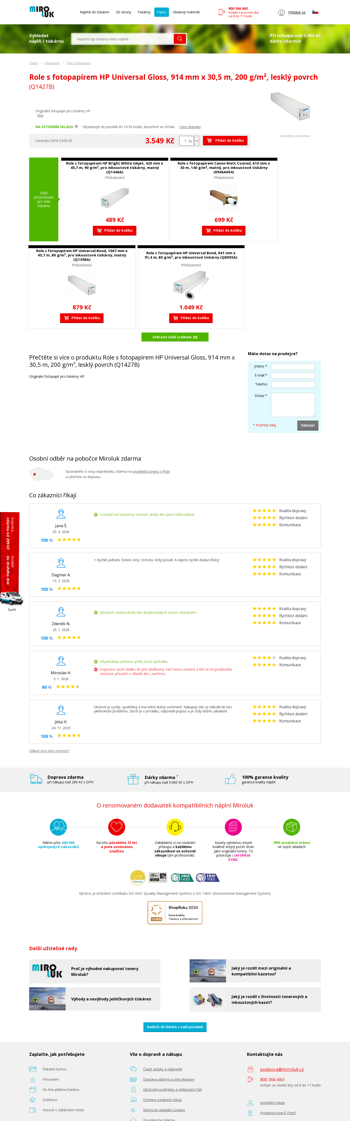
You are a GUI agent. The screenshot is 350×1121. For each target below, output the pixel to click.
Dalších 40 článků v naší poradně (175, 1027)
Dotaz (259, 395)
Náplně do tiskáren (94, 12)
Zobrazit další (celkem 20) (175, 337)
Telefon (261, 384)
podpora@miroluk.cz (282, 1069)
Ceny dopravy (190, 126)
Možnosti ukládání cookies (164, 1110)
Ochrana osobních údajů (162, 1099)
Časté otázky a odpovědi (162, 1069)
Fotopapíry (52, 63)
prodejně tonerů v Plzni (151, 471)
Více (40, 115)
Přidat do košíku (225, 140)
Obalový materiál (186, 12)
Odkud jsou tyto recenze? (49, 750)
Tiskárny (143, 12)
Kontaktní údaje (272, 1102)
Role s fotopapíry (79, 63)
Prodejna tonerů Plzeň (278, 1113)
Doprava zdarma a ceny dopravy (168, 1079)
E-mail (259, 375)
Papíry (161, 12)
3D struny (123, 12)
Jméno (259, 366)
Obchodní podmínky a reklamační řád (172, 1089)
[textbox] (123, 39)
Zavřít (12, 610)
